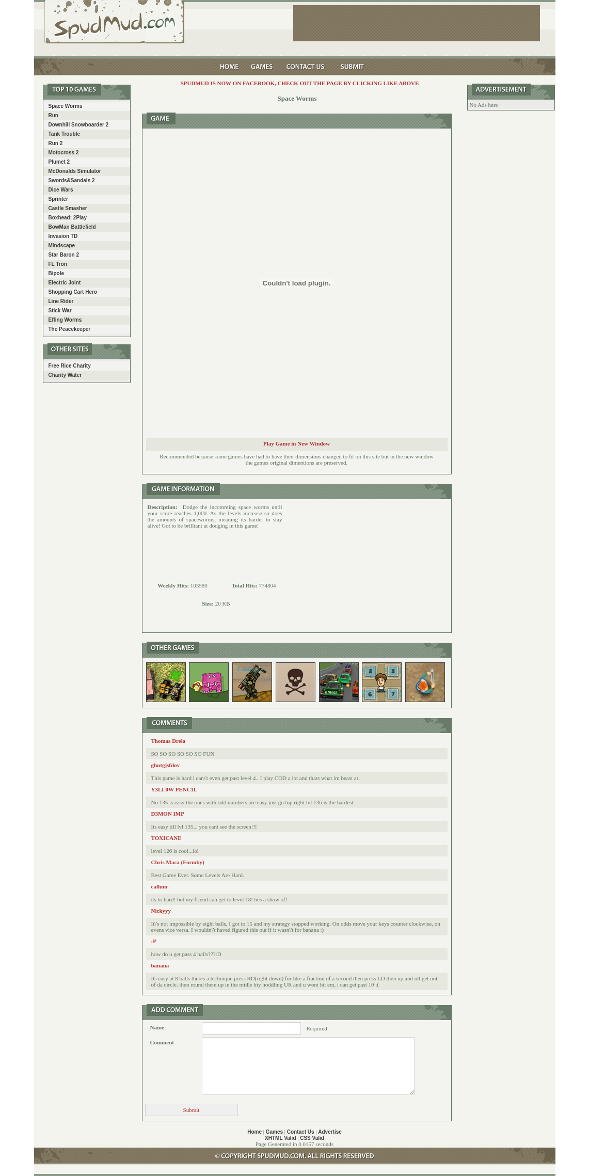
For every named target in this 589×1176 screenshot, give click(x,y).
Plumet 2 (59, 162)
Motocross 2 (64, 152)
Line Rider (61, 301)
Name (157, 1027)
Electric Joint (65, 282)
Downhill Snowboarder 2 (79, 125)
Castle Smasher (68, 208)
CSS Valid (312, 1138)
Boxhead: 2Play (68, 217)
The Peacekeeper (70, 329)
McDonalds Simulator (75, 171)
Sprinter (58, 199)
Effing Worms (65, 320)
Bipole (57, 273)
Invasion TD (63, 236)
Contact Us (300, 1132)
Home (254, 1132)
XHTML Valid (280, 1138)
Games (274, 1132)
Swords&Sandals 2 (72, 180)
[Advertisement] (367, 565)
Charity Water (65, 375)
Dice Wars (61, 190)
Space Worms (66, 106)
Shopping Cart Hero (73, 292)
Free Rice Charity (70, 366)
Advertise (330, 1132)
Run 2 (56, 143)
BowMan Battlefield (72, 227)
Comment (162, 1042)
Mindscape (62, 245)
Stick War (60, 310)
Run (53, 115)
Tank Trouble (65, 134)
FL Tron (58, 264)
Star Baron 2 (64, 255)
